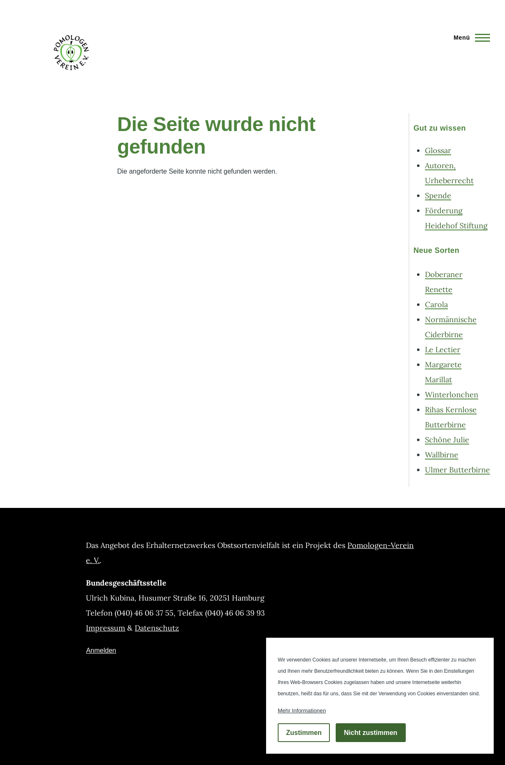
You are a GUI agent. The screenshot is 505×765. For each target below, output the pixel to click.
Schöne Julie (447, 439)
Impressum (105, 628)
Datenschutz (157, 628)
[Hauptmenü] (469, 37)
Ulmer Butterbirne (457, 470)
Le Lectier (442, 349)
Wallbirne (441, 455)
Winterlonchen (451, 394)
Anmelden (101, 650)
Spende (438, 195)
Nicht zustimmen (370, 732)
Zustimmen (304, 732)
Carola (436, 304)
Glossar (438, 150)
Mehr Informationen (302, 710)
